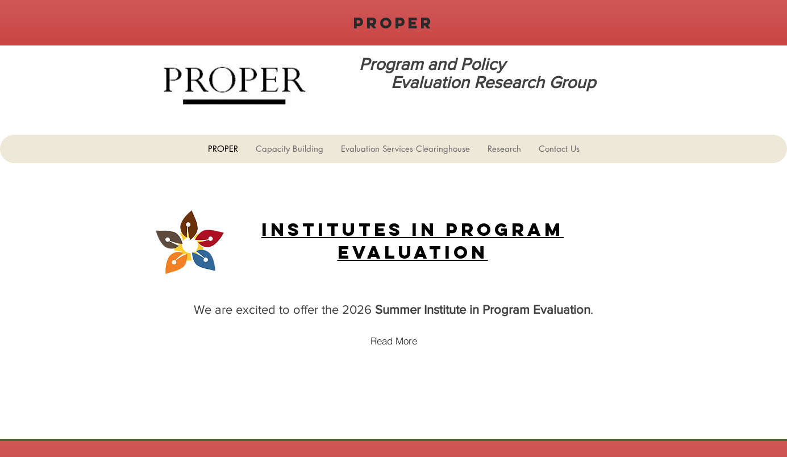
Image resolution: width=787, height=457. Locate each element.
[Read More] (393, 340)
